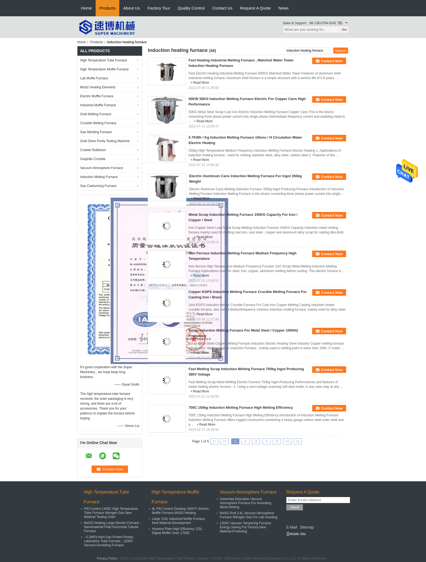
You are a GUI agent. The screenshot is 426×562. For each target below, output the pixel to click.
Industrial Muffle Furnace (98, 105)
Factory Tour (159, 8)
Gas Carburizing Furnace (98, 186)
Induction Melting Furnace (99, 177)
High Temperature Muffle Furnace (104, 69)
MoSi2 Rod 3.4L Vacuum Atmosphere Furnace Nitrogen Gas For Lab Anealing (248, 515)
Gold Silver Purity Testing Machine (105, 141)
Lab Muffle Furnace (94, 78)
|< (214, 441)
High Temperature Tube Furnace (103, 60)
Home (86, 8)
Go (344, 29)
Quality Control (191, 8)
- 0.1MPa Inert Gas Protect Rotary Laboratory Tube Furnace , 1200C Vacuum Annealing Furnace (108, 541)
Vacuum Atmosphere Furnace (101, 168)
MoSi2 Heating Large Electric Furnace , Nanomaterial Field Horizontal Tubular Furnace (112, 527)
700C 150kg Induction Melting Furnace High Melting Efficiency (241, 407)
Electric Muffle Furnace (97, 96)
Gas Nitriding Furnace (96, 132)
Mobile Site (296, 534)
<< (225, 441)
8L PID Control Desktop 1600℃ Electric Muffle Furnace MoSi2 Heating (180, 511)
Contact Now (332, 61)
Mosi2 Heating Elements (97, 87)
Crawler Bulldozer (93, 150)
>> (287, 441)
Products (107, 8)
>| (297, 441)
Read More (201, 83)
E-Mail (291, 527)
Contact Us (222, 8)
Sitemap (307, 527)
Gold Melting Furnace (95, 114)
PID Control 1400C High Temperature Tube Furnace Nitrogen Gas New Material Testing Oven (111, 513)
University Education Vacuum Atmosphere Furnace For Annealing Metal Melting (245, 503)
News (283, 8)
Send (294, 507)
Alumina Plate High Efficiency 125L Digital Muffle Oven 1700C (177, 531)
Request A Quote (255, 8)
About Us (131, 8)
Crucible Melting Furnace (98, 123)
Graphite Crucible (92, 159)
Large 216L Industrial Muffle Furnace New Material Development (178, 521)
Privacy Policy (107, 558)
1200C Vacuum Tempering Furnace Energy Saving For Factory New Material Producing (245, 527)
